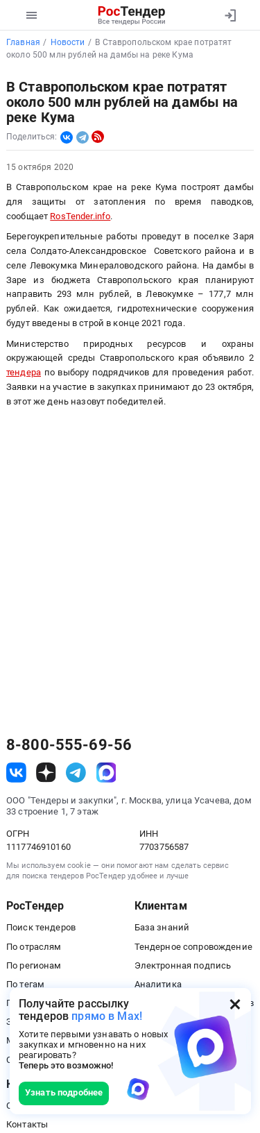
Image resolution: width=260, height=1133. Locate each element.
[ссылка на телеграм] (76, 773)
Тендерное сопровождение (193, 947)
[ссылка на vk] (16, 773)
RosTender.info (80, 216)
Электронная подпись (183, 965)
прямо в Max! (106, 1016)
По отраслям (34, 947)
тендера (23, 372)
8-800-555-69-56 (69, 745)
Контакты (27, 1124)
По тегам (25, 984)
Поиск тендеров (41, 927)
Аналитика (158, 984)
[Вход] (230, 15)
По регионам (34, 965)
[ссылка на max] (106, 773)
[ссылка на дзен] (46, 773)
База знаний (162, 927)
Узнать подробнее (64, 1092)
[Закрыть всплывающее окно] (235, 1004)
